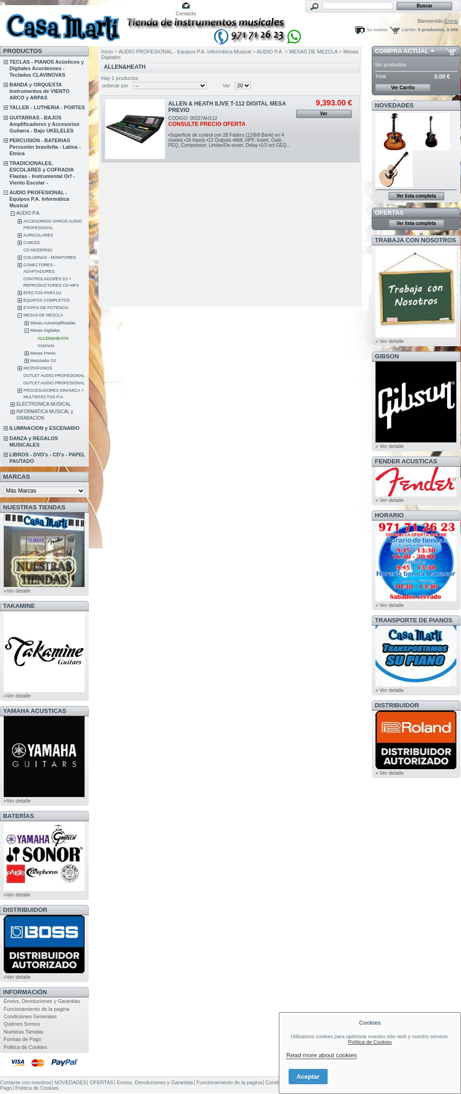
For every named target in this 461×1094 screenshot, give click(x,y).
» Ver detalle (389, 341)
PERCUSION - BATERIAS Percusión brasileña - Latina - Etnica (44, 147)
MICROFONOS (37, 368)
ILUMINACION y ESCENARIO (44, 428)
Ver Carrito (403, 87)
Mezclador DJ (43, 360)
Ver (226, 85)
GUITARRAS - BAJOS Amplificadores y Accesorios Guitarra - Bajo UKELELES (44, 124)
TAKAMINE (19, 605)
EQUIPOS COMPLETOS (46, 300)
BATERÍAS (18, 815)
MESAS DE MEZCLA (43, 315)
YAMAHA (45, 345)
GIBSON (387, 356)
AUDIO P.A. (28, 213)
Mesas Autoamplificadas (52, 323)
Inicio (107, 51)
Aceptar (308, 1076)
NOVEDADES (394, 105)
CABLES (31, 242)
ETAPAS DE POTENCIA (46, 307)
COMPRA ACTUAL (401, 50)
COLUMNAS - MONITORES (49, 257)
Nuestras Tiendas (24, 1032)
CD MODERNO (38, 250)
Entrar (451, 21)
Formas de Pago (22, 1039)
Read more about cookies (321, 1055)
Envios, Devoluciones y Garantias (42, 1001)
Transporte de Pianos (414, 620)
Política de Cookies (370, 1042)
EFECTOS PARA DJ (42, 292)
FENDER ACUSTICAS (406, 461)
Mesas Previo (43, 353)
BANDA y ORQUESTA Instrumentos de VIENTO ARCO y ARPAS (39, 91)
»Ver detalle (17, 590)
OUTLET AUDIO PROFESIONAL (54, 375)
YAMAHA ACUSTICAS (34, 710)
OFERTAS (389, 212)
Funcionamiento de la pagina (36, 1009)
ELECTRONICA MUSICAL (43, 404)
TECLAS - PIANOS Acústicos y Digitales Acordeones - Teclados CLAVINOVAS (46, 68)
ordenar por (115, 85)
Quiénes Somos (22, 1024)
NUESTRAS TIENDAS (34, 507)
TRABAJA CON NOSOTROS (415, 240)
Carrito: (409, 29)
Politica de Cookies (25, 1047)
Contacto (186, 13)
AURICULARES (38, 235)
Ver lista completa (416, 195)
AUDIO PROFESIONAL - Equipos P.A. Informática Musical (39, 199)
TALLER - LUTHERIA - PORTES (47, 107)
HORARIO (389, 515)
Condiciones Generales (30, 1016)
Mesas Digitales (45, 330)
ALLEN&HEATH (52, 338)
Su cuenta (377, 29)
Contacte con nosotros (25, 1082)
